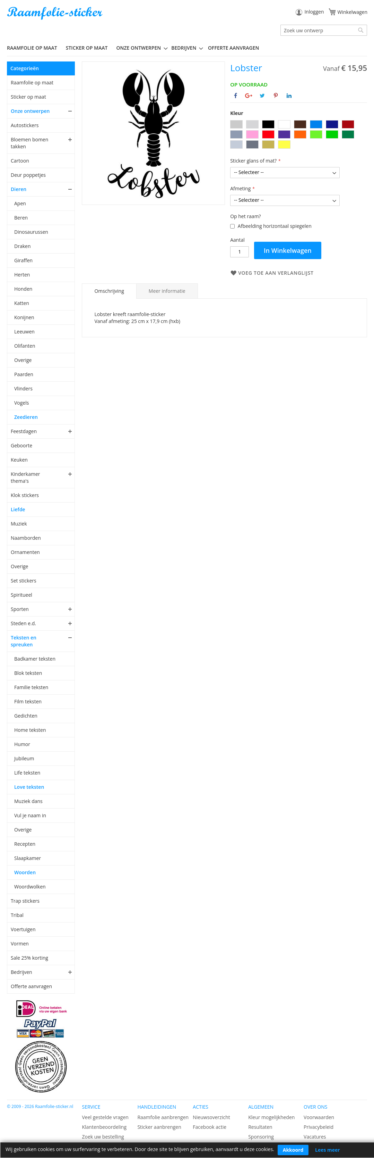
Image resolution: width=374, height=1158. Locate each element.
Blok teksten (28, 673)
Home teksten (30, 730)
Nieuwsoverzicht (211, 1117)
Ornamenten (25, 552)
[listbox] (298, 135)
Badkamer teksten (34, 658)
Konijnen (24, 317)
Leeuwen (24, 331)
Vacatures (315, 1136)
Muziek (19, 523)
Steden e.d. (23, 623)
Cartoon (20, 160)
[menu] (187, 48)
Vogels (21, 402)
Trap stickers (25, 901)
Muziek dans (28, 801)
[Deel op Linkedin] (289, 95)
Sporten (20, 609)
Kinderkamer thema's (25, 477)
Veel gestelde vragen (105, 1117)
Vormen (20, 943)
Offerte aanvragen (31, 986)
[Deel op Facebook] (235, 95)
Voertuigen (23, 929)
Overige (23, 360)
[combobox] (323, 30)
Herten (22, 274)
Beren (21, 217)
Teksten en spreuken (23, 641)
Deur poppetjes (28, 175)
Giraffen (23, 260)
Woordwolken (30, 886)
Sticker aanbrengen (159, 1127)
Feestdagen (24, 431)
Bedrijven (21, 972)
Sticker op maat (28, 96)
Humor (22, 744)
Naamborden (26, 538)
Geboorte (21, 445)
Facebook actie (209, 1127)
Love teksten (29, 787)
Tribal (17, 915)
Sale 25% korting (29, 957)
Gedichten (25, 715)
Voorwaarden (319, 1117)
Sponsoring (261, 1136)
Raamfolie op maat (32, 82)
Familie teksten (31, 687)
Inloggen (314, 11)
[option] (236, 124)
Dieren (18, 189)
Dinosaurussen (31, 232)
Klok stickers (25, 495)
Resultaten (260, 1127)
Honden (23, 289)
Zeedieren (26, 417)
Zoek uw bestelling (103, 1136)
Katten (21, 303)
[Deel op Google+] (248, 95)
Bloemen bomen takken (29, 143)
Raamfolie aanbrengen (163, 1117)
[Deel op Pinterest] (276, 95)
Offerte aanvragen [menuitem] (233, 47)
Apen (20, 203)
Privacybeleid (318, 1127)
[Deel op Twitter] (262, 95)
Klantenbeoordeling (104, 1127)
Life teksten (27, 772)
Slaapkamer (27, 858)
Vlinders (23, 388)
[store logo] (55, 13)
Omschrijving (109, 291)
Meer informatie (167, 291)
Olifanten (24, 345)
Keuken (19, 459)
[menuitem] (34, 48)
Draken (22, 246)
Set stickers (23, 580)
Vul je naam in (30, 815)
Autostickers (24, 125)
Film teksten (28, 701)
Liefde (18, 509)
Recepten (24, 844)
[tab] (109, 291)
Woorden (25, 872)
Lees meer (327, 1150)
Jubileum (24, 758)
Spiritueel (21, 595)
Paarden (23, 374)
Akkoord (293, 1150)
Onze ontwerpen (30, 111)
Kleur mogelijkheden (271, 1117)
